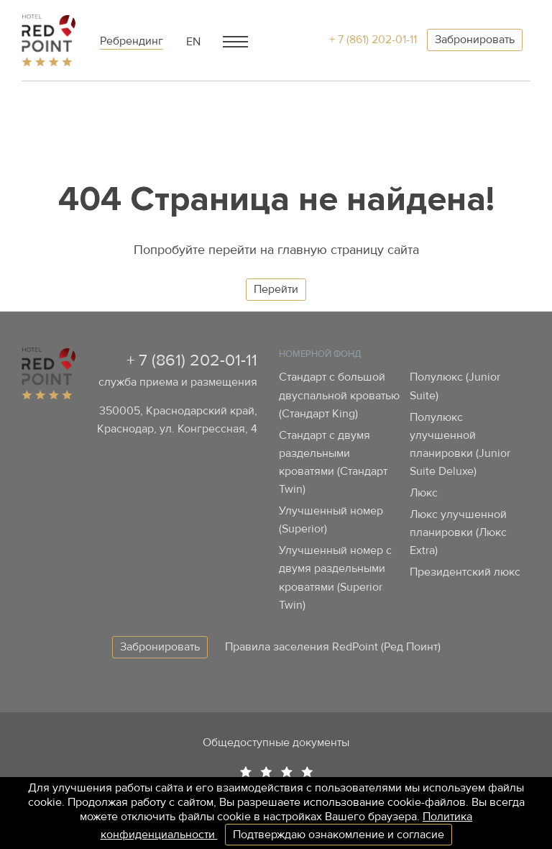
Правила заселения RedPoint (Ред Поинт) (333, 647)
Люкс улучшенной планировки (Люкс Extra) (458, 532)
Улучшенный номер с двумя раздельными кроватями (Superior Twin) (335, 577)
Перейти (276, 289)
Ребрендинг (131, 41)
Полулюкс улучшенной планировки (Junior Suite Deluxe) (460, 444)
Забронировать (475, 39)
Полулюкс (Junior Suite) (455, 386)
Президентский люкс (465, 572)
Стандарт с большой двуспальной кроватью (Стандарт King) (339, 395)
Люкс (424, 493)
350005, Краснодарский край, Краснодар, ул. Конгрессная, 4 (177, 420)
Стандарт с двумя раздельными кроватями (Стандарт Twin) (333, 462)
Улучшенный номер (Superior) (331, 520)
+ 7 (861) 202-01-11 (373, 39)
